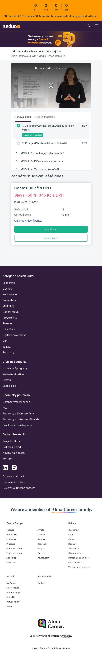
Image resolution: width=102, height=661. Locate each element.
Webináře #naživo (13, 374)
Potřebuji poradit (13, 447)
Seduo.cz (41, 539)
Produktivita (10, 317)
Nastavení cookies (14, 482)
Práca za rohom (14, 548)
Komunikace (10, 294)
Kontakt (7, 458)
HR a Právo (9, 329)
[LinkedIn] (5, 468)
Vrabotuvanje (13, 592)
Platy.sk (41, 553)
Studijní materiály (45, 116)
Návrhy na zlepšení (14, 452)
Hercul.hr (10, 597)
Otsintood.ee (74, 553)
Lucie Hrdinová (20, 56)
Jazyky (7, 346)
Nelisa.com (11, 562)
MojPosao (11, 583)
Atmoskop (11, 557)
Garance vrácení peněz (28, 220)
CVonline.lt (73, 530)
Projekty (8, 323)
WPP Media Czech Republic (48, 56)
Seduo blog (9, 385)
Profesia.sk (12, 534)
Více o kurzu (51, 238)
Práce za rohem (14, 553)
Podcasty (8, 352)
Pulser (9, 606)
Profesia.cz (12, 539)
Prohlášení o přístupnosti (17, 425)
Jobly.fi (41, 583)
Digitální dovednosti (14, 335)
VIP (5, 340)
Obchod (7, 288)
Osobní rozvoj (11, 311)
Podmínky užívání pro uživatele (21, 419)
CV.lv (70, 534)
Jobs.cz (10, 530)
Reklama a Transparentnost (19, 488)
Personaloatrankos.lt (78, 557)
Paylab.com (43, 557)
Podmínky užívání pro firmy (19, 413)
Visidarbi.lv (73, 548)
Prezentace (9, 300)
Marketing (8, 306)
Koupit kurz (51, 229)
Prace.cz (10, 544)
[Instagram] (14, 468)
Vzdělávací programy (15, 368)
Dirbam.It (72, 544)
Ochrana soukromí (13, 476)
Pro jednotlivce (12, 441)
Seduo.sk (41, 544)
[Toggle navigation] (89, 26)
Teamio (41, 534)
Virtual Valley (12, 601)
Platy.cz (41, 548)
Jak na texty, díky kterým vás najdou (36, 51)
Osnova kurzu (23, 116)
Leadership (9, 282)
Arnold (40, 530)
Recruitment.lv (75, 562)
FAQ (5, 407)
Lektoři (7, 380)
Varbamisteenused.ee (79, 567)
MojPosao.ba (12, 587)
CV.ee (71, 539)
